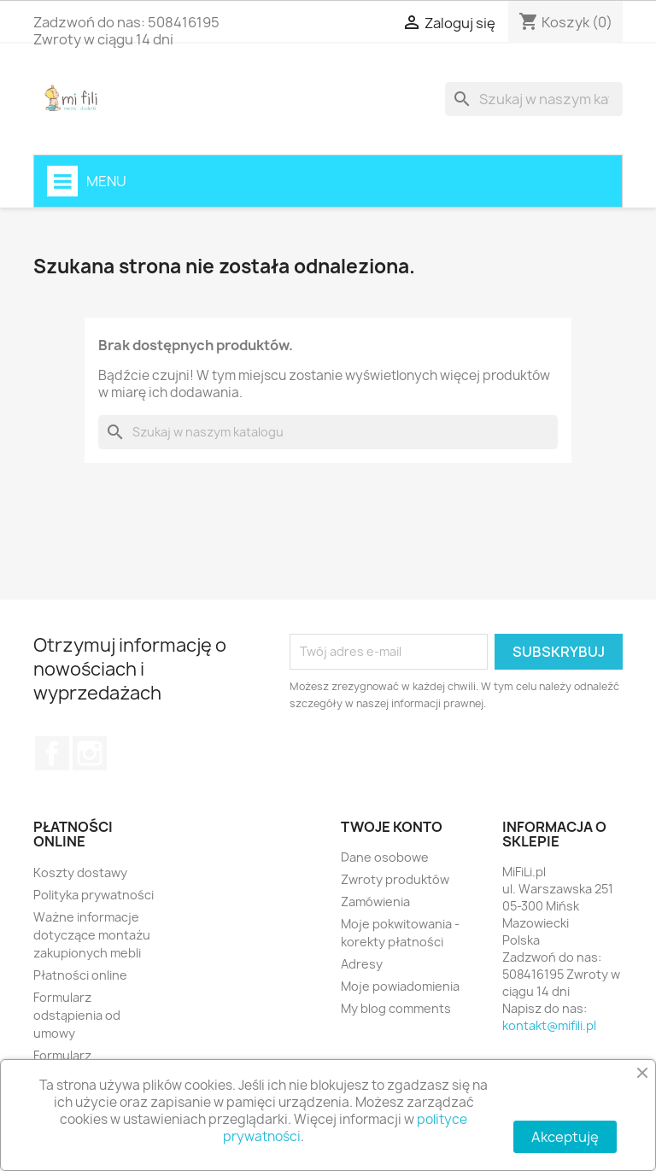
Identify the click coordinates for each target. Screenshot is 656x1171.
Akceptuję (565, 1136)
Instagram (90, 753)
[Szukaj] (534, 99)
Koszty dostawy (80, 872)
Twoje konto (391, 826)
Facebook (52, 753)
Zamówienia (375, 901)
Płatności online (80, 975)
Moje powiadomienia (400, 986)
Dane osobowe (385, 857)
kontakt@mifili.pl (549, 1025)
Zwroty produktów (395, 879)
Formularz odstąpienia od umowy (76, 1015)
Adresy (362, 964)
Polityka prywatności (93, 895)
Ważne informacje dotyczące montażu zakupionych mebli (91, 935)
